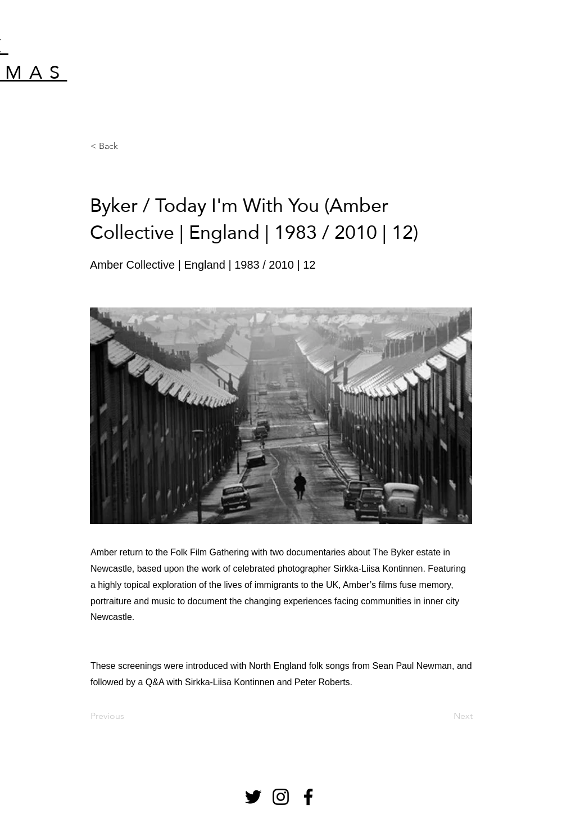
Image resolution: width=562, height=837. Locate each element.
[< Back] (127, 146)
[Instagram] (281, 797)
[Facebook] (308, 797)
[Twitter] (253, 797)
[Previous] (127, 716)
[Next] (444, 716)
